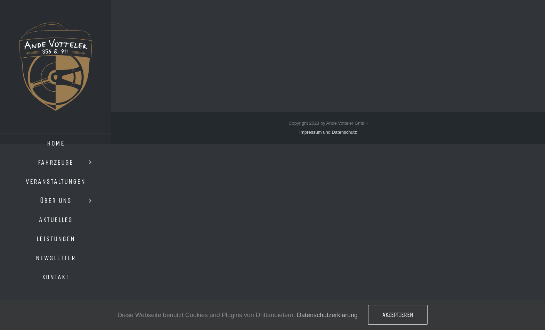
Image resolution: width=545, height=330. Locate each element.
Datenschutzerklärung (327, 315)
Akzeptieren (397, 315)
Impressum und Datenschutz (328, 132)
